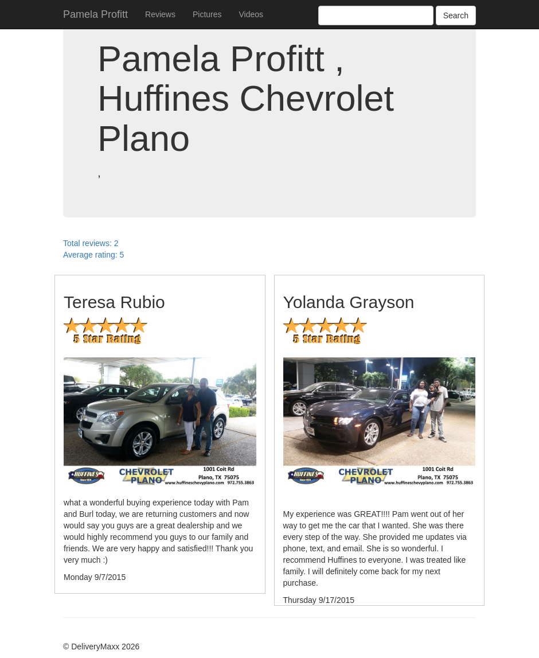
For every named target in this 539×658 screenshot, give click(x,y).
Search (455, 15)
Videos (251, 14)
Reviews (160, 14)
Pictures (207, 14)
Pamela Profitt (95, 14)
